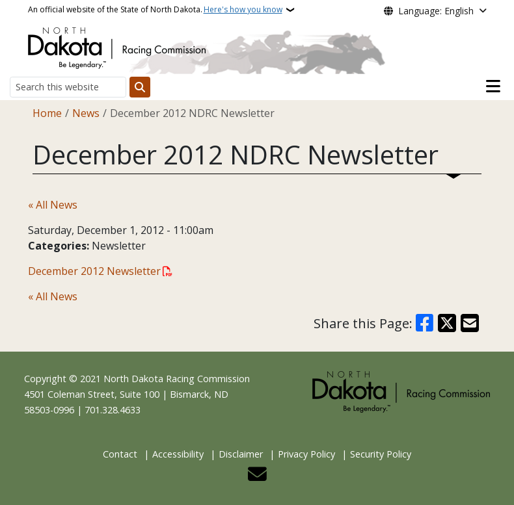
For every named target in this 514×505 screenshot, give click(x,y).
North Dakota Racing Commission (176, 378)
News (86, 113)
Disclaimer (241, 454)
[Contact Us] (257, 477)
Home (47, 113)
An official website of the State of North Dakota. (155, 10)
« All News (52, 205)
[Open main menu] (493, 86)
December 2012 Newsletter (94, 271)
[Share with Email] (469, 323)
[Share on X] (447, 323)
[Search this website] (68, 87)
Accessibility (178, 454)
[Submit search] (139, 87)
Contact (120, 454)
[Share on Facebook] (424, 323)
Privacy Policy (306, 454)
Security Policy (380, 454)
